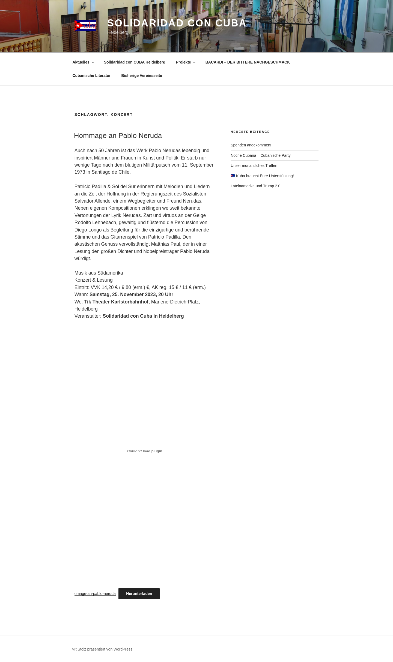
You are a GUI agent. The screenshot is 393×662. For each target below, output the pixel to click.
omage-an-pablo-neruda (95, 593)
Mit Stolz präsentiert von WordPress (102, 649)
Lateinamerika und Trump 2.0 (255, 186)
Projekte (186, 62)
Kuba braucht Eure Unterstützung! (262, 176)
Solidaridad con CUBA (177, 23)
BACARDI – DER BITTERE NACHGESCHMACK (248, 62)
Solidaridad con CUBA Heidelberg (134, 62)
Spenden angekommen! (251, 145)
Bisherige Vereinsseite (141, 75)
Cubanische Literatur (92, 75)
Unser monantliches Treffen (254, 165)
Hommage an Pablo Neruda (118, 135)
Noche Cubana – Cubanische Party (260, 155)
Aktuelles (84, 62)
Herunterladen (139, 593)
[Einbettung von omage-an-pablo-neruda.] (145, 451)
